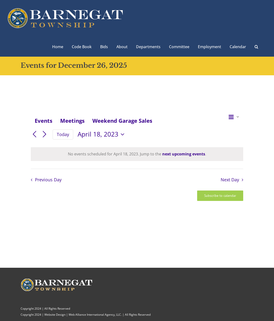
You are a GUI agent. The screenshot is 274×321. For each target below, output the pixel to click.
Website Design (54, 315)
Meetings (72, 120)
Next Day (230, 180)
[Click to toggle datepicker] (102, 134)
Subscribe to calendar (220, 196)
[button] (256, 46)
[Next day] (44, 134)
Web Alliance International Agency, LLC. (95, 315)
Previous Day (48, 180)
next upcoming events (183, 154)
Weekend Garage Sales (122, 120)
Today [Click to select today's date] (63, 134)
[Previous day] (34, 134)
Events (43, 120)
